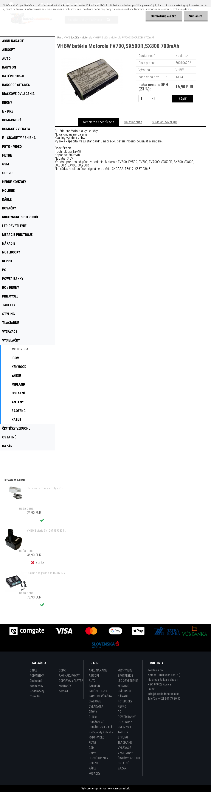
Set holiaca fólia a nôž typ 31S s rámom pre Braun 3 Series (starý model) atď (47, 488)
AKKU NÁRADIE (98, 670)
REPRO (122, 706)
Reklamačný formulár (37, 693)
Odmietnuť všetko (164, 16)
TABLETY (123, 732)
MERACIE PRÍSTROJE (125, 688)
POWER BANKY (127, 717)
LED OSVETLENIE (128, 680)
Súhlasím (195, 16)
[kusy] (143, 98)
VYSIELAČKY (72, 37)
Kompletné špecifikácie (98, 122)
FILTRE (92, 742)
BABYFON (94, 686)
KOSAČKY (94, 773)
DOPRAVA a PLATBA (71, 680)
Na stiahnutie (133, 122)
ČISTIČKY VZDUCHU (129, 758)
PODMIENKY (37, 675)
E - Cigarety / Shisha (101, 732)
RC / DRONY (125, 722)
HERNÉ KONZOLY (98, 758)
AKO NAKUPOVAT (69, 675)
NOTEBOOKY (125, 701)
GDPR (62, 670)
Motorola (87, 37)
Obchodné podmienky (36, 683)
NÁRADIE (123, 696)
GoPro (92, 753)
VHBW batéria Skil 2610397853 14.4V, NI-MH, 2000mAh (47, 530)
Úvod (60, 37)
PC (119, 711)
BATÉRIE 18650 (98, 691)
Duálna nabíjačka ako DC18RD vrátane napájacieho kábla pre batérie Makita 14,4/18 (47, 573)
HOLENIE (94, 763)
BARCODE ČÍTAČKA (100, 696)
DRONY (93, 711)
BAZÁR (122, 768)
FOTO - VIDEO (96, 737)
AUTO (92, 680)
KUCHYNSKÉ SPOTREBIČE (125, 673)
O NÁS (33, 670)
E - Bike (93, 717)
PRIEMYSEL (125, 727)
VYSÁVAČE (124, 747)
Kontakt (63, 691)
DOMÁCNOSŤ (97, 722)
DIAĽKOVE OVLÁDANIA (96, 704)
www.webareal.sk (119, 788)
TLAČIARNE (125, 742)
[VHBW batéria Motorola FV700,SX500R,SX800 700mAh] (92, 59)
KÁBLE (92, 768)
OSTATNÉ (123, 763)
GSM (91, 747)
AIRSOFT (94, 675)
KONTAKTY (65, 686)
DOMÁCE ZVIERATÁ (100, 727)
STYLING (123, 737)
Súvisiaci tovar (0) (164, 122)
